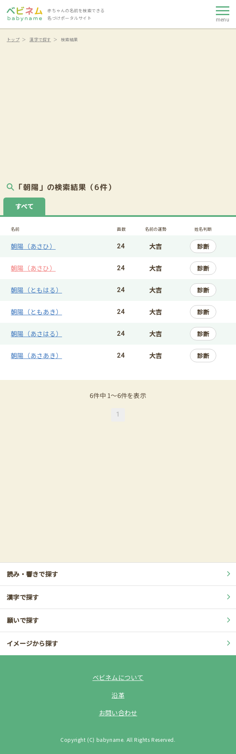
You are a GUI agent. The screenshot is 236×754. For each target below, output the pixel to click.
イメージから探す (120, 643)
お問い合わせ (118, 712)
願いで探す (120, 620)
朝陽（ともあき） (36, 311)
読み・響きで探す (120, 573)
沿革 (118, 695)
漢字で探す (40, 39)
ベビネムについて (118, 677)
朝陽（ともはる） (36, 289)
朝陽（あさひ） (33, 246)
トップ (13, 39)
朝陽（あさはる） (36, 333)
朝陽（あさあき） (36, 355)
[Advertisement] (118, 109)
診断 (203, 246)
